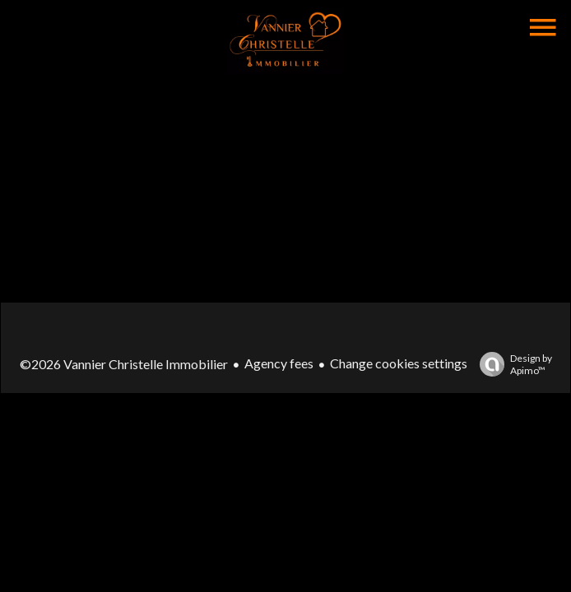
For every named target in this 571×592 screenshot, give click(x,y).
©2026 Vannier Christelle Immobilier (124, 364)
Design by (511, 364)
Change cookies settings (398, 363)
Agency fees (278, 363)
